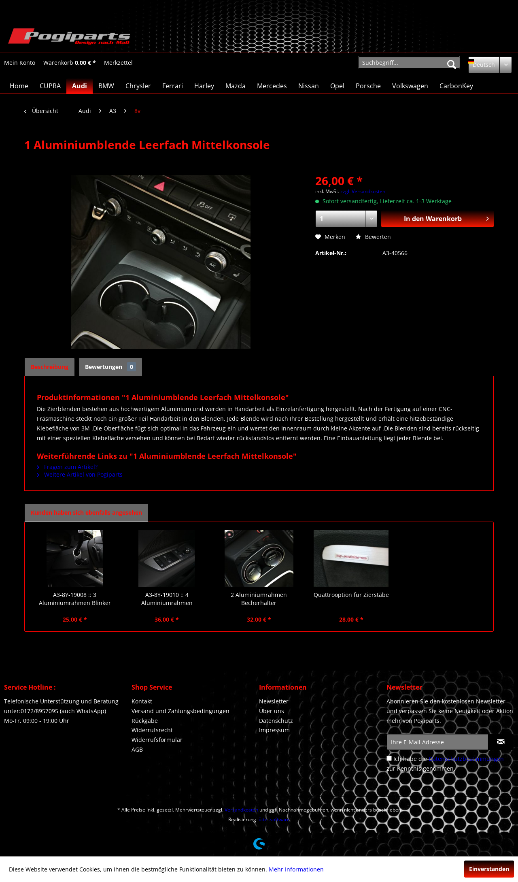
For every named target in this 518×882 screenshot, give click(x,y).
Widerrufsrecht (152, 730)
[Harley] (204, 86)
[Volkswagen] (410, 86)
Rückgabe (145, 720)
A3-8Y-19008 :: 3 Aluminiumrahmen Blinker (75, 599)
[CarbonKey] (456, 86)
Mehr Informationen (296, 869)
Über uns (271, 711)
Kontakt (142, 701)
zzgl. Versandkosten (362, 191)
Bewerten (373, 237)
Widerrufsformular (157, 740)
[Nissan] (309, 86)
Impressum (274, 730)
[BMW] (106, 86)
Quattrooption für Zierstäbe (351, 595)
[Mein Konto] (19, 63)
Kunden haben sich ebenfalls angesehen (86, 512)
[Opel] (337, 86)
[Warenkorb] (69, 63)
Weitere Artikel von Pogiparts (80, 474)
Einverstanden (489, 869)
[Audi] (79, 86)
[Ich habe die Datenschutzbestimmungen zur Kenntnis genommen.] (389, 758)
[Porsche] (368, 86)
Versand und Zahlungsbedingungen (180, 711)
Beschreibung (49, 367)
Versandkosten (241, 809)
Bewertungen (110, 366)
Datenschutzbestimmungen (466, 759)
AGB (137, 749)
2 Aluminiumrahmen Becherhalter (259, 599)
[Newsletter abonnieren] (501, 742)
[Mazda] (235, 86)
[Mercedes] (272, 86)
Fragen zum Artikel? (67, 467)
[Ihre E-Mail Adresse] (437, 742)
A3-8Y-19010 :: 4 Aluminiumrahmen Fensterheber (167, 599)
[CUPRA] (50, 86)
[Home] (19, 86)
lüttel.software (273, 819)
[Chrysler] (138, 86)
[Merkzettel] (118, 63)
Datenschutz (276, 720)
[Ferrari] (173, 86)
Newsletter (274, 701)
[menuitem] (19, 62)
